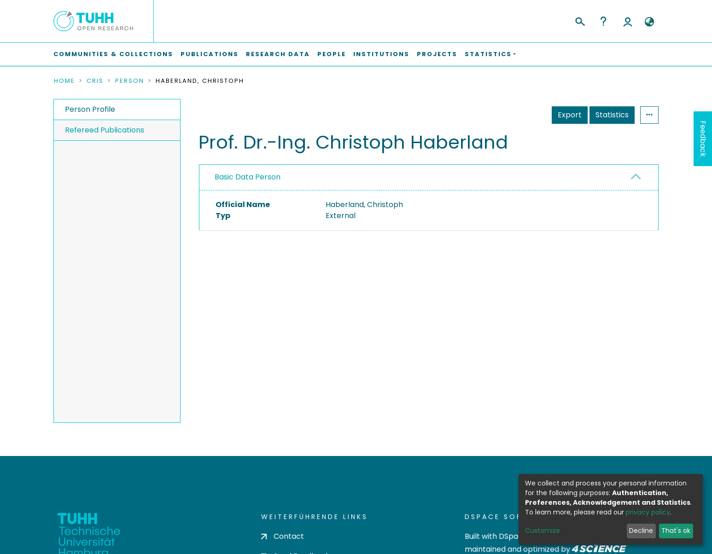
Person (129, 81)
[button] (649, 22)
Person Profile (90, 109)
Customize (542, 530)
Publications (210, 54)
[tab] (428, 177)
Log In (627, 21)
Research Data (278, 54)
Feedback (703, 139)
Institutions (381, 54)
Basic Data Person (247, 177)
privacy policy (648, 512)
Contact (282, 536)
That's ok (675, 530)
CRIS (95, 81)
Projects (437, 54)
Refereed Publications (104, 130)
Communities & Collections (113, 54)
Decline (641, 530)
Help (603, 21)
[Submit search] (579, 20)
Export (570, 115)
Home (64, 81)
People (331, 54)
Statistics (612, 115)
